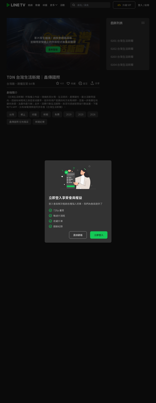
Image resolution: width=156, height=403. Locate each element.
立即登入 (98, 235)
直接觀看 (78, 235)
